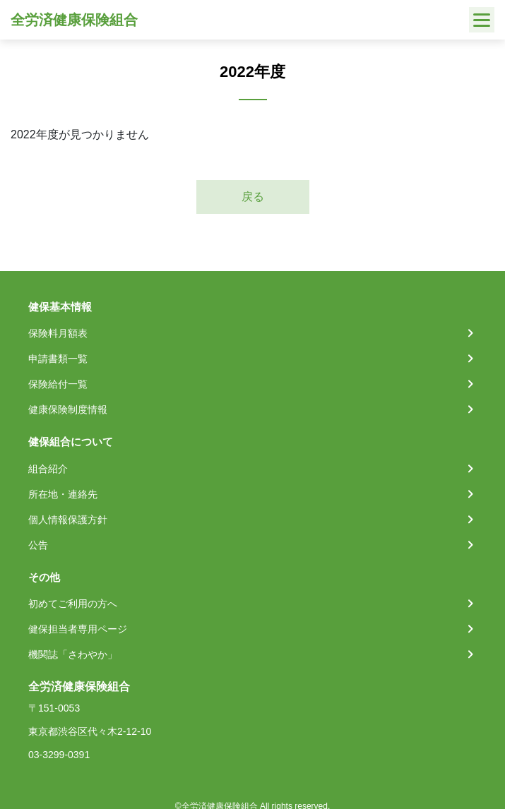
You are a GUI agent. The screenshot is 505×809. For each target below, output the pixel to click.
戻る (253, 197)
